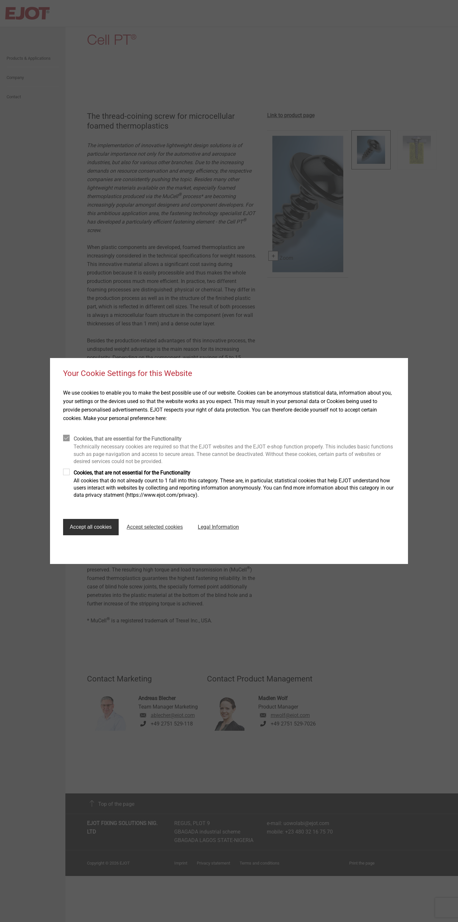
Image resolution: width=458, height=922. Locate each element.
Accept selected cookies (155, 527)
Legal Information (218, 527)
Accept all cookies (91, 527)
